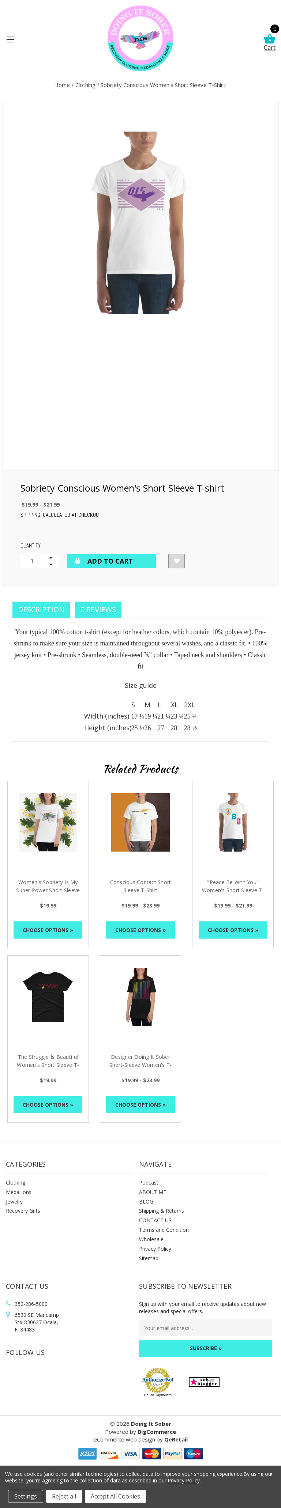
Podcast (148, 1182)
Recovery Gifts (23, 1210)
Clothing (15, 1182)
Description (41, 609)
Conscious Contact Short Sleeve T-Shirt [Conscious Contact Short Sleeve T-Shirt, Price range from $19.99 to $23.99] (140, 886)
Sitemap (148, 1258)
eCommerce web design (124, 1439)
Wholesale (151, 1239)
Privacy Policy (155, 1248)
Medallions (18, 1192)
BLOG (146, 1201)
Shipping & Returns (161, 1210)
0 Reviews (98, 609)
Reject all (64, 1496)
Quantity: (31, 545)
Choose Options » (48, 930)
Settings (25, 1496)
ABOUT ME (152, 1192)
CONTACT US (155, 1220)
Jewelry (14, 1201)
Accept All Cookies (115, 1496)
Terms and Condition (164, 1229)
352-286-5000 (31, 1303)
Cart (270, 43)
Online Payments (158, 1395)
